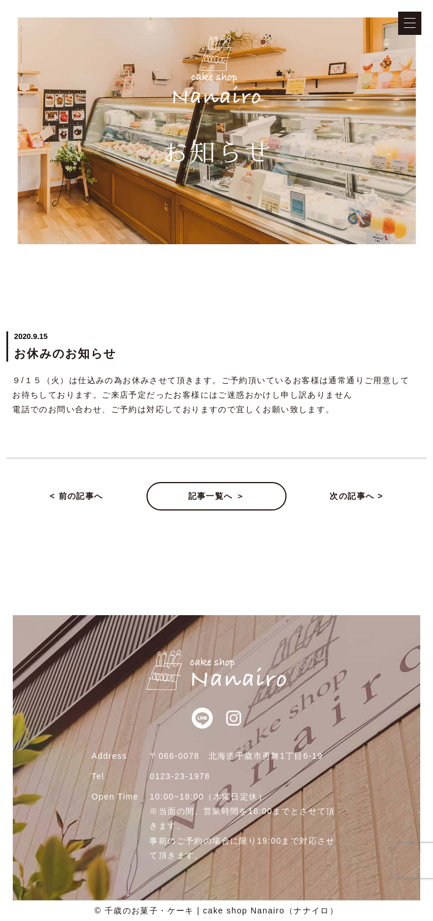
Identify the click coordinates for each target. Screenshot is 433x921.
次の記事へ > (356, 496)
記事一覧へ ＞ (216, 496)
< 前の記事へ (76, 496)
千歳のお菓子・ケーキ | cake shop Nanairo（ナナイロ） (222, 910)
